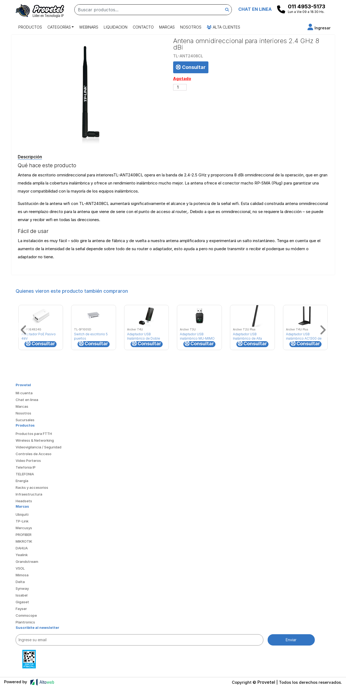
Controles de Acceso (33, 454)
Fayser (21, 608)
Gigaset (22, 602)
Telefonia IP (26, 467)
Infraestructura (29, 494)
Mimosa (22, 575)
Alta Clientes (223, 27)
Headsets (24, 501)
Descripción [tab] (30, 156)
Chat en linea (27, 399)
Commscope (26, 615)
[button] (319, 28)
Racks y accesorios (32, 487)
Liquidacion (115, 27)
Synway (22, 588)
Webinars (88, 27)
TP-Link (22, 521)
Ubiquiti (22, 514)
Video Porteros (28, 460)
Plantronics (25, 622)
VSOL (20, 568)
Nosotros (190, 27)
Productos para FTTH (34, 433)
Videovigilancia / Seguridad (38, 447)
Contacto (143, 27)
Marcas (167, 27)
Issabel (21, 595)
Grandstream (27, 561)
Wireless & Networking (35, 440)
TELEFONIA (25, 474)
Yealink (22, 555)
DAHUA (22, 548)
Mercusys (24, 528)
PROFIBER (24, 534)
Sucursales (25, 420)
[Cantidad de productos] (180, 87)
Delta (20, 582)
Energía (22, 481)
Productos (30, 27)
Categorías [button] (59, 27)
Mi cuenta (24, 393)
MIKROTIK (24, 541)
